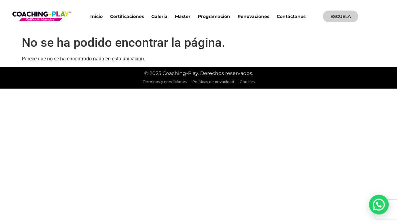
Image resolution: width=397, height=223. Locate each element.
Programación (214, 16)
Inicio (96, 16)
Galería (159, 16)
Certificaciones (127, 16)
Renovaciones (253, 16)
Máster (182, 16)
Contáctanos (291, 16)
